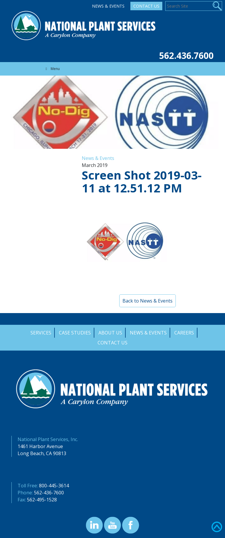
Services (40, 332)
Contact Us (146, 6)
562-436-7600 (49, 492)
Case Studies (75, 332)
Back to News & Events (147, 301)
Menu (52, 68)
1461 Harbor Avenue (40, 446)
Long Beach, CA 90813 (42, 453)
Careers (184, 332)
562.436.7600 (186, 55)
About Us (110, 332)
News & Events (108, 6)
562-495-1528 (42, 499)
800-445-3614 (54, 485)
